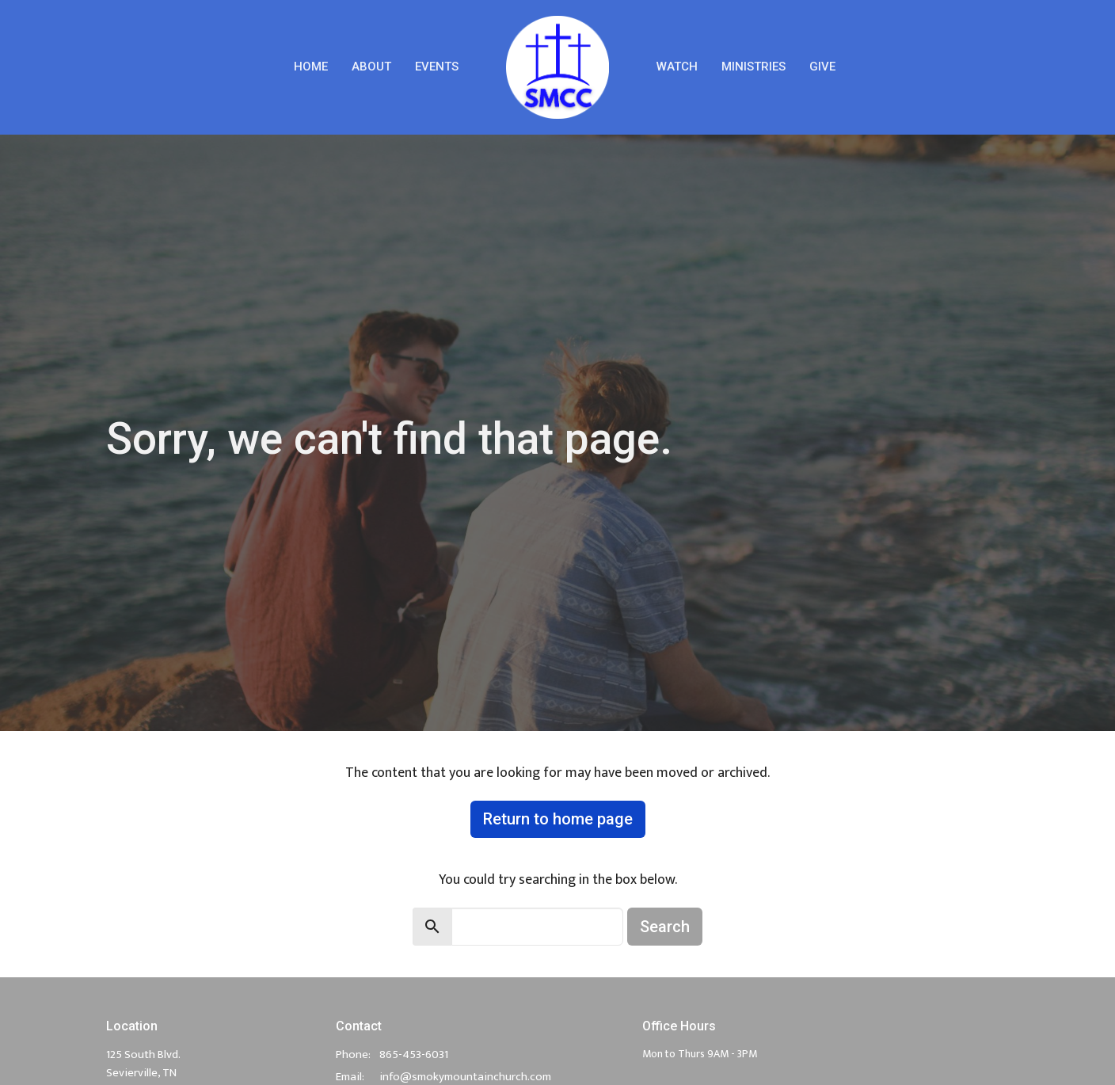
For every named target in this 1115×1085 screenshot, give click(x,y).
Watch (677, 66)
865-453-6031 (413, 1054)
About (371, 66)
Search (665, 926)
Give (822, 66)
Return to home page (558, 818)
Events (437, 66)
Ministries (753, 66)
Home (311, 66)
